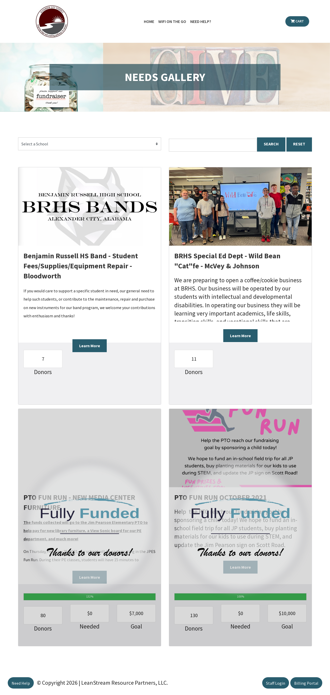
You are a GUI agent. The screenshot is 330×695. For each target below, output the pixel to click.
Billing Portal (306, 683)
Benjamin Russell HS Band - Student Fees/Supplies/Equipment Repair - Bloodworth (80, 265)
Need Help (21, 683)
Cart (297, 21)
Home (149, 21)
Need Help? (200, 21)
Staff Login (275, 683)
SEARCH (271, 143)
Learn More (89, 345)
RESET (299, 143)
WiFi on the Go (172, 21)
